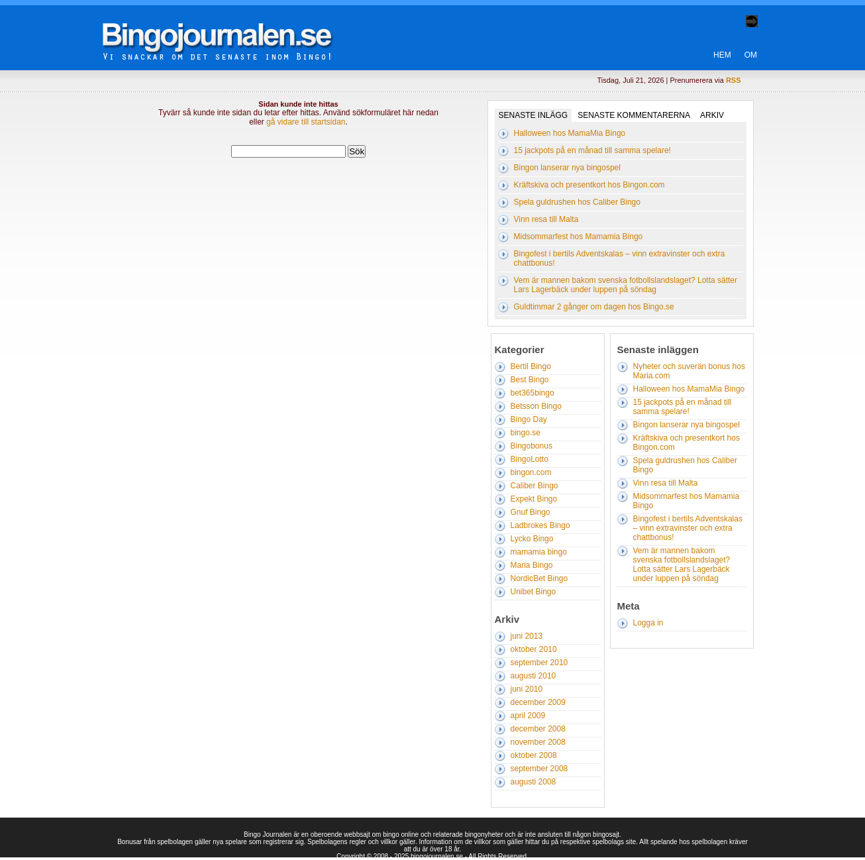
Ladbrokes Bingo (540, 525)
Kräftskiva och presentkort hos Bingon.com (589, 184)
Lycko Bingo (532, 538)
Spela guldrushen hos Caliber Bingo (577, 202)
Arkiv (712, 115)
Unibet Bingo (533, 591)
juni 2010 (527, 689)
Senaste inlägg (533, 115)
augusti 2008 (533, 781)
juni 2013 (527, 636)
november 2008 (538, 742)
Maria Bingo (532, 565)
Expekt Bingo (534, 499)
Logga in (648, 622)
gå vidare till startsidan (305, 122)
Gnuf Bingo (530, 512)
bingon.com (531, 472)
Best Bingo (530, 379)
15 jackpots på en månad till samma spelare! (592, 150)
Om (750, 55)
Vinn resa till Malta (546, 219)
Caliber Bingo (534, 485)
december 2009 (538, 702)
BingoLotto (529, 459)
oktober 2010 (534, 649)
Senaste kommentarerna (634, 115)
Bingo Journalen (226, 29)
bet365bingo (532, 393)
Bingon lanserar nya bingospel (567, 167)
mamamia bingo (539, 552)
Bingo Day (529, 419)
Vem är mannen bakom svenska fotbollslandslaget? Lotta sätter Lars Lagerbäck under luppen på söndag (626, 285)
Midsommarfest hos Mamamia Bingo (578, 236)
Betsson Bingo (536, 406)
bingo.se (525, 432)
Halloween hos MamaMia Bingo (570, 133)
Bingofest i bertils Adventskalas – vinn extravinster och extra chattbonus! (687, 528)
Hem (722, 55)
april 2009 (528, 715)
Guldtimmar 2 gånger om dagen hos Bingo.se (594, 306)
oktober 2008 (534, 755)
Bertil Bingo (531, 366)
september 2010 (539, 662)
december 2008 (538, 728)
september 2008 (539, 768)
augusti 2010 (533, 675)
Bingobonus (531, 446)
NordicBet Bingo (539, 578)
